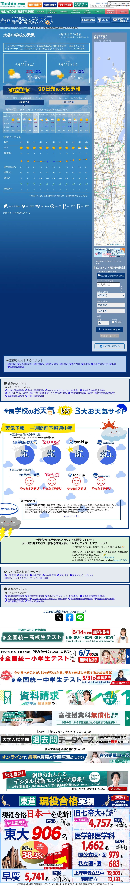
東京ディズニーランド (81, 575)
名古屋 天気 (49, 575)
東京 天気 (63, 575)
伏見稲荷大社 (24, 364)
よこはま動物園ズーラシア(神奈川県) (48, 393)
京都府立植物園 (16, 367)
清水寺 (12, 364)
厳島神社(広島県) (14, 396)
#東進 (111, 557)
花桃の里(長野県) (34, 390)
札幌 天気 (35, 575)
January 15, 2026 (120, 560)
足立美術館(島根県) (105, 393)
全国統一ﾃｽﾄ (100, 3)
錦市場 (85, 364)
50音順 (118, 322)
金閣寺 (64, 364)
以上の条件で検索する (109, 329)
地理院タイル (119, 245)
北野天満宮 (52, 364)
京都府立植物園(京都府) (92, 390)
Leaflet (110, 245)
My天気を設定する (109, 346)
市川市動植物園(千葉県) (80, 393)
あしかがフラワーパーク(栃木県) (61, 390)
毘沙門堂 (74, 364)
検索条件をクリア (109, 336)
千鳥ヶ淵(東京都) (34, 396)
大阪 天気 (10, 575)
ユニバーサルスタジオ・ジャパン (21, 578)
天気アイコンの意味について (16, 213)
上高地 (44, 578)
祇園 (112, 364)
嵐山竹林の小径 (99, 364)
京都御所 (39, 364)
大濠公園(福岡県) (14, 390)
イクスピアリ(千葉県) (16, 393)
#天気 (106, 557)
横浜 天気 (22, 575)
